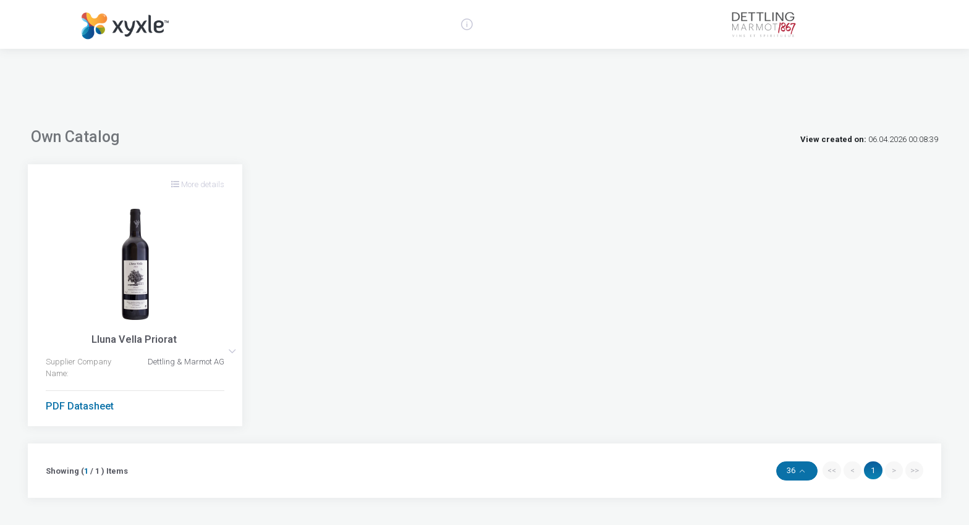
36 (792, 470)
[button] (232, 351)
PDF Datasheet (80, 406)
